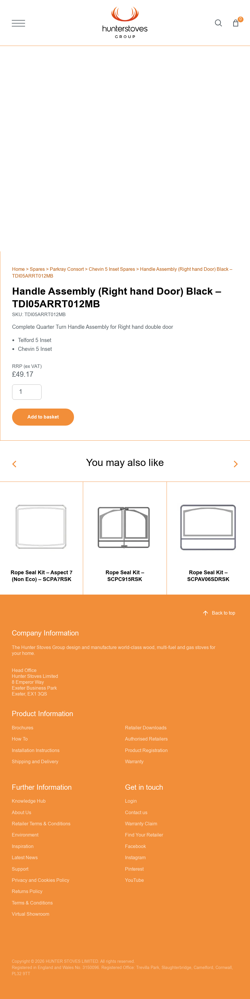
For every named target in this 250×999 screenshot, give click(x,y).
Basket (235, 22)
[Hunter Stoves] (125, 22)
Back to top (218, 613)
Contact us (136, 812)
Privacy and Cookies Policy (40, 880)
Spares (37, 269)
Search (218, 22)
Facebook (135, 846)
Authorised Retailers (146, 739)
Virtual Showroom (30, 914)
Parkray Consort (67, 269)
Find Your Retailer (144, 835)
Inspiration (23, 846)
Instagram (135, 857)
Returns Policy (27, 891)
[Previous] (14, 464)
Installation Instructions (36, 750)
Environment (25, 835)
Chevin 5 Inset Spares (112, 269)
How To (20, 739)
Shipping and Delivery (35, 761)
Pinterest (134, 869)
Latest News (25, 857)
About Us (21, 812)
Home (18, 269)
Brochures (22, 728)
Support (20, 869)
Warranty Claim (141, 824)
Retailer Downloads (146, 728)
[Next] (235, 464)
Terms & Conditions (32, 903)
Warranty (134, 761)
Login (131, 801)
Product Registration (146, 750)
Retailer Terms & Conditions (41, 824)
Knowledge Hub (29, 801)
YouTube (134, 880)
